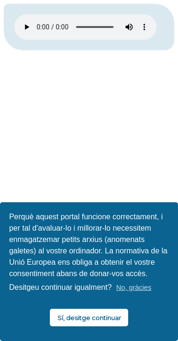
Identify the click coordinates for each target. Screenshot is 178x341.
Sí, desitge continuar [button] (89, 318)
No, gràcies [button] (133, 287)
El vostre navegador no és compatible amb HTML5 (85, 27)
